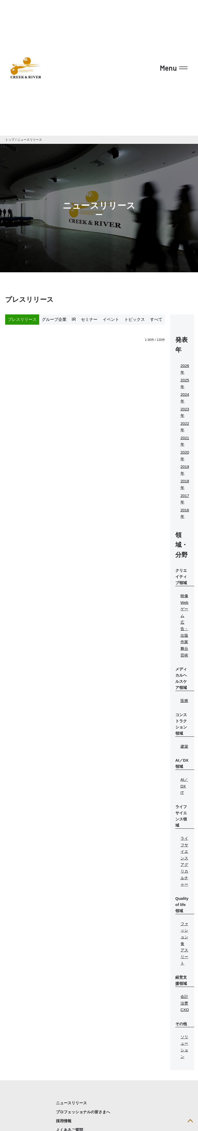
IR (74, 319)
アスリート (184, 956)
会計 (184, 996)
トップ (9, 139)
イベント (111, 319)
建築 (184, 746)
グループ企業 (54, 319)
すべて (156, 319)
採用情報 (63, 1121)
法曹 (184, 1003)
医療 (184, 700)
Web (184, 602)
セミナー (89, 319)
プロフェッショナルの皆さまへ (83, 1112)
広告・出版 (184, 629)
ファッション (184, 930)
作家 (184, 642)
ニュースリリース (29, 140)
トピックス (134, 319)
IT (182, 792)
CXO (184, 1009)
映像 (184, 596)
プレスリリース (22, 319)
